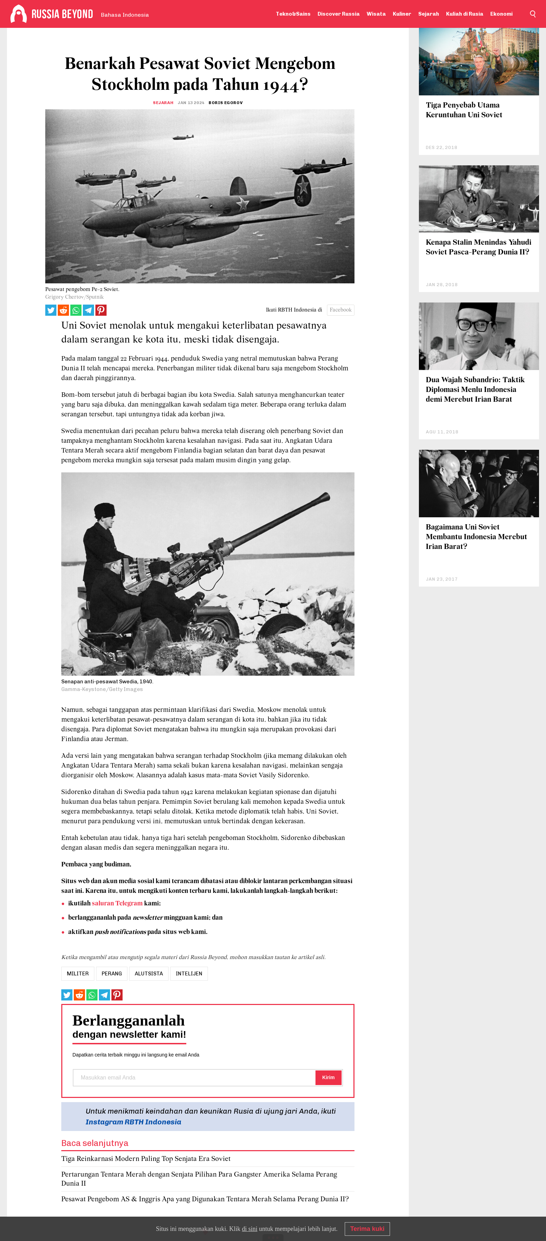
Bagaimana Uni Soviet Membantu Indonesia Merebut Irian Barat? (476, 537)
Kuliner (402, 14)
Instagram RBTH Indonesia (133, 1121)
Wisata (376, 14)
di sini (250, 1228)
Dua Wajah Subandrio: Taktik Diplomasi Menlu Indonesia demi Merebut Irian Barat (475, 390)
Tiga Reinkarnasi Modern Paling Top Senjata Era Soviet (146, 1159)
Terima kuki (367, 1228)
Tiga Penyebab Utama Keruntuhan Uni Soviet (464, 110)
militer (78, 974)
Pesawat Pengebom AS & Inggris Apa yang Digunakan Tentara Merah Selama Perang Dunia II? (205, 1199)
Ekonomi (501, 14)
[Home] (18, 14)
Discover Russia (339, 14)
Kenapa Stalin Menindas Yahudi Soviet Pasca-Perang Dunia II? (478, 248)
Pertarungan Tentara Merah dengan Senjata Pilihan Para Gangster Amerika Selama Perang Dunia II (199, 1179)
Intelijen (189, 974)
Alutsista (149, 974)
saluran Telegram (117, 903)
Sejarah (428, 14)
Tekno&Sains (293, 14)
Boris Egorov (226, 102)
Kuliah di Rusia (464, 14)
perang (112, 974)
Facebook (341, 310)
